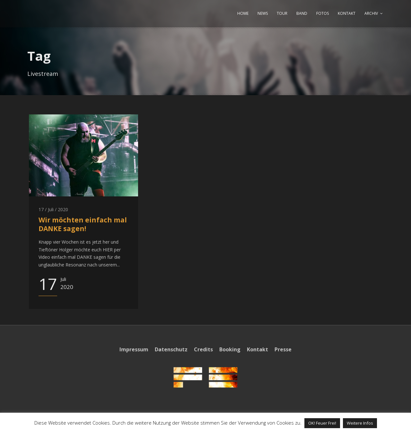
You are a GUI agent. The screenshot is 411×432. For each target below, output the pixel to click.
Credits (203, 349)
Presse (283, 349)
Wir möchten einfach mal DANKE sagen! (83, 224)
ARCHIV (371, 13)
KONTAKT (346, 13)
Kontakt (257, 349)
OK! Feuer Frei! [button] (322, 423)
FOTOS (322, 13)
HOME (243, 13)
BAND (301, 13)
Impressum (133, 349)
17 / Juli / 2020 (53, 209)
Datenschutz (171, 349)
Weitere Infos (360, 423)
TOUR (282, 13)
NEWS (263, 13)
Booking (229, 349)
